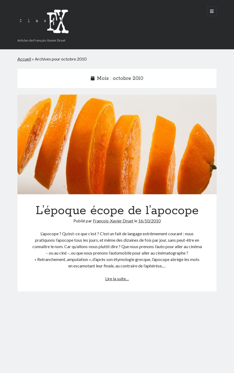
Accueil (24, 58)
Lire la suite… (117, 278)
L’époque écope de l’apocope (117, 144)
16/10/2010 (149, 220)
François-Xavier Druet (113, 220)
